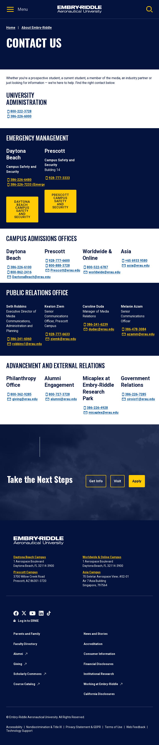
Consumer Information (99, 653)
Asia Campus (92, 572)
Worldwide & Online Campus (102, 557)
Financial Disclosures (98, 664)
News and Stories (96, 633)
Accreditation (93, 644)
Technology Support (19, 730)
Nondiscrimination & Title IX (44, 727)
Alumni (18, 653)
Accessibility (14, 727)
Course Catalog (24, 684)
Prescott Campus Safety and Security (60, 201)
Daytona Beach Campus (29, 557)
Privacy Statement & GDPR (83, 727)
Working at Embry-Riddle (101, 684)
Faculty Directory (25, 644)
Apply (135, 481)
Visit (116, 481)
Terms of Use (113, 727)
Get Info (95, 481)
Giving (17, 664)
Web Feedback (135, 727)
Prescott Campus (25, 572)
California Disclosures (99, 694)
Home (10, 28)
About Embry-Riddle (37, 28)
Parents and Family (26, 633)
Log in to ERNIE (28, 620)
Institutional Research (99, 674)
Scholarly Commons (27, 674)
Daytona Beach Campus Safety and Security (22, 209)
